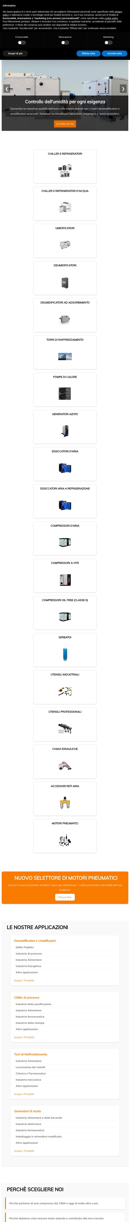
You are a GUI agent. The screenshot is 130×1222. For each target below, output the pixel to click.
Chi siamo (11, 1093)
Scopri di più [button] (15, 53)
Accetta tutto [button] (114, 53)
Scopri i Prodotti (24, 647)
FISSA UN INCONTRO (23, 945)
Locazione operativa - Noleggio (21, 1112)
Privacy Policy (10, 1116)
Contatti (10, 1101)
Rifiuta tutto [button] (88, 53)
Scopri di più (65, 126)
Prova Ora (65, 564)
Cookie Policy (24, 1116)
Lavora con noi (13, 1109)
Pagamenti (11, 1104)
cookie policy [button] (111, 18)
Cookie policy (65, 1210)
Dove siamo (11, 1097)
